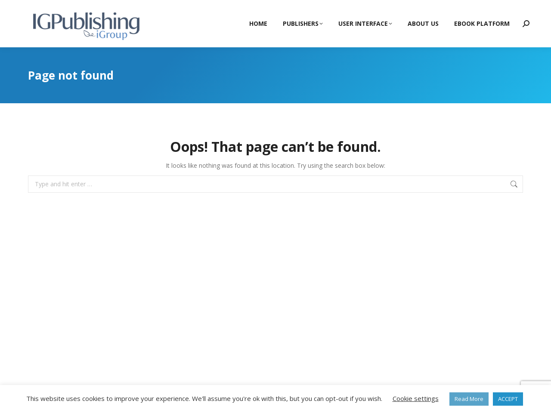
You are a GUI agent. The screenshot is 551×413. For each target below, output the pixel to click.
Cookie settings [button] (416, 398)
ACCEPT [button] (508, 399)
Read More (469, 399)
